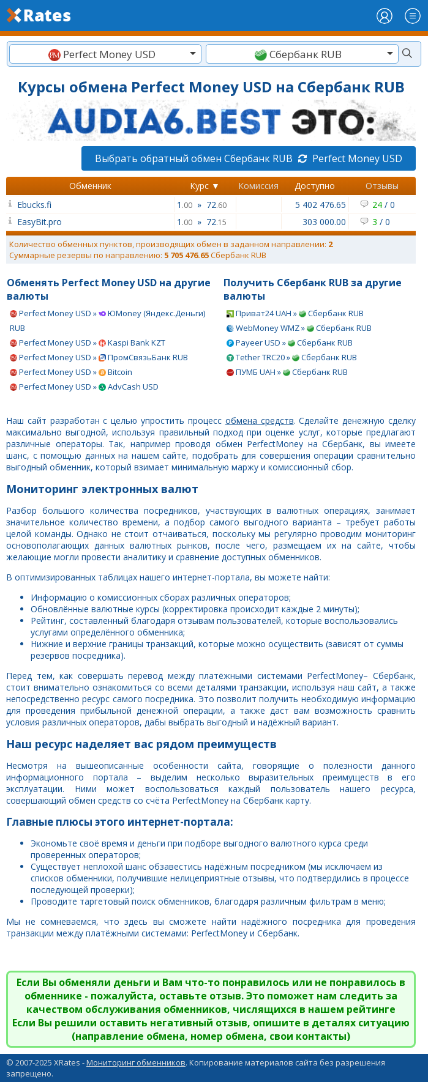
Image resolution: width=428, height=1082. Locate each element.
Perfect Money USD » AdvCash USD (84, 386)
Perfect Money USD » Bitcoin (71, 371)
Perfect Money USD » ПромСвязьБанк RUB (99, 357)
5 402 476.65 (320, 204)
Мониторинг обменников (136, 1062)
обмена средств (259, 420)
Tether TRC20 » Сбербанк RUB (292, 357)
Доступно (315, 185)
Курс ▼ (205, 185)
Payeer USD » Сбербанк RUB (290, 342)
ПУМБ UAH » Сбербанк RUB (287, 371)
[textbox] (105, 54)
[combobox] (105, 54)
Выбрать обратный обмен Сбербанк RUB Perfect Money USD (248, 158)
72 (216, 204)
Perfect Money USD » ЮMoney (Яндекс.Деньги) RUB (107, 320)
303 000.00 (324, 222)
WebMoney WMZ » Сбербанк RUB (299, 327)
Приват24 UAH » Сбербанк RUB (295, 313)
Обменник (90, 185)
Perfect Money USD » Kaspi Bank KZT (87, 342)
